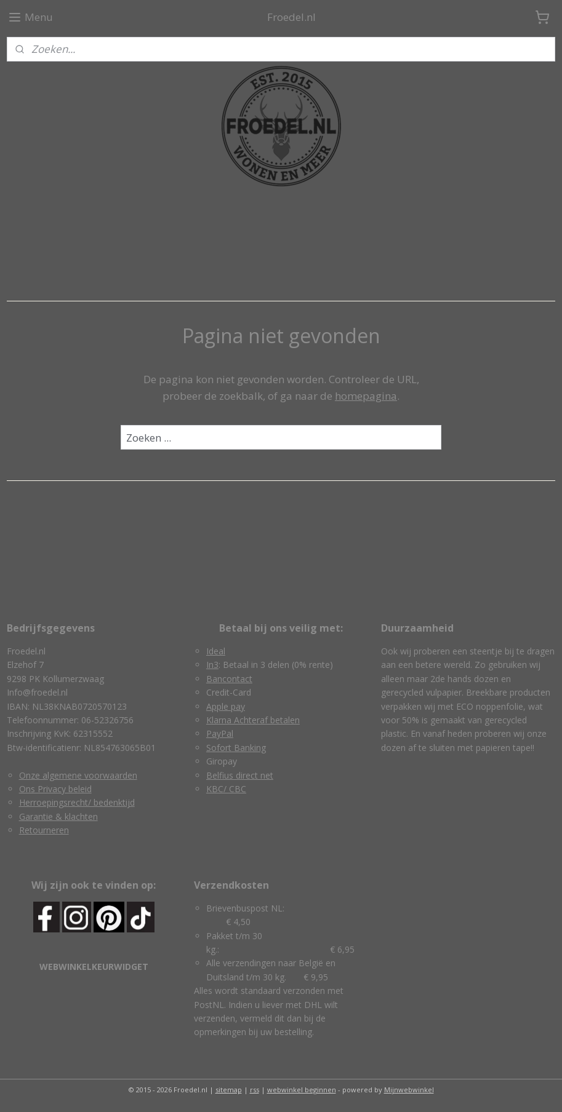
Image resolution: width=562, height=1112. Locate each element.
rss (254, 1089)
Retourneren (44, 830)
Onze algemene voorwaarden (78, 775)
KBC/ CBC (226, 789)
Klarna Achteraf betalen (253, 720)
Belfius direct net (239, 775)
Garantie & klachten (58, 816)
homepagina (366, 396)
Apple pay (225, 706)
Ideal (215, 651)
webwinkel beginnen (301, 1089)
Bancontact (229, 679)
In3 (212, 664)
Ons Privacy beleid (55, 789)
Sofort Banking (236, 747)
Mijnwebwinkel (409, 1089)
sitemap (228, 1089)
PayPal (219, 733)
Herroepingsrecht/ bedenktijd (77, 802)
